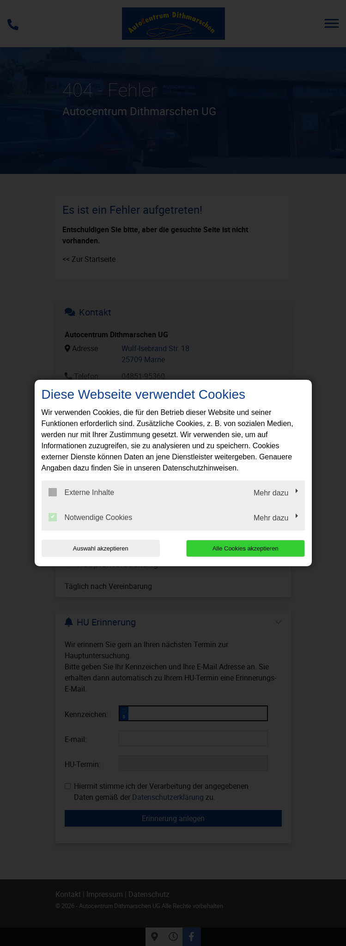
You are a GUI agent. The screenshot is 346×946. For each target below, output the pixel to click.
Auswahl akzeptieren (100, 548)
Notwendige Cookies (91, 517)
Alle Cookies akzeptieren (245, 548)
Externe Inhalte (82, 492)
